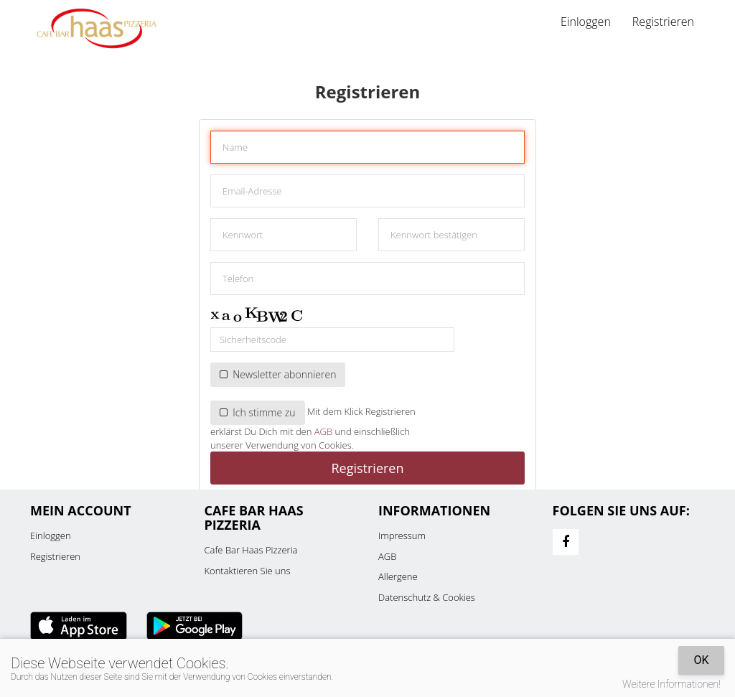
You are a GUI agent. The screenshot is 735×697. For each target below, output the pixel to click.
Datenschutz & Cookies (426, 597)
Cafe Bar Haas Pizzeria (251, 549)
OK (700, 660)
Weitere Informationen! (671, 684)
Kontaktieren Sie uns (248, 570)
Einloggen (586, 21)
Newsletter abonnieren (278, 374)
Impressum (402, 535)
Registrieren (663, 21)
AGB (323, 431)
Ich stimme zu (258, 412)
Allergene (398, 576)
